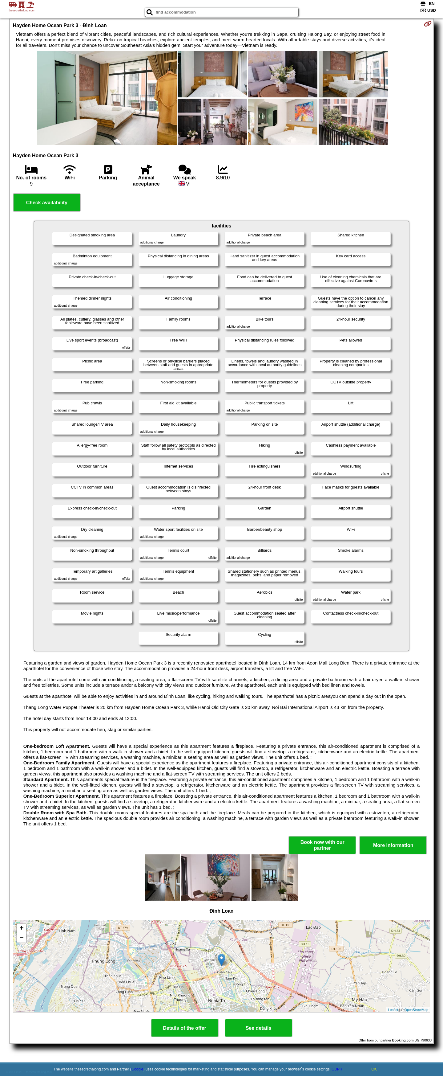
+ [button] (22, 928)
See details (259, 1028)
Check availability (46, 202)
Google (137, 1069)
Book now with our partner (322, 845)
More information (393, 845)
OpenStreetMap (417, 1010)
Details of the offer (184, 1028)
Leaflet (393, 1010)
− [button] (22, 938)
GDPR (337, 1069)
